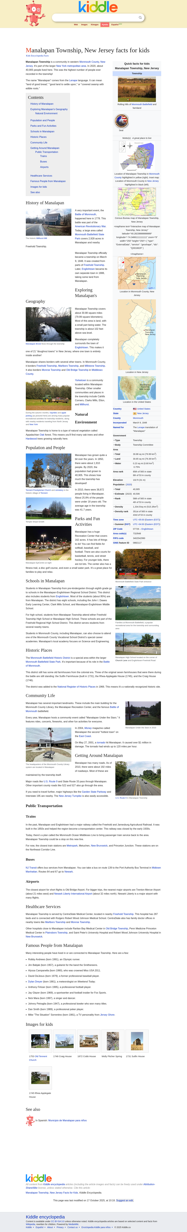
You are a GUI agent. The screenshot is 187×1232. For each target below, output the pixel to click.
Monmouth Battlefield (142, 104)
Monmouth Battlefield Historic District (50, 658)
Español (116, 24)
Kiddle (29, 1227)
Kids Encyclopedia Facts (37, 55)
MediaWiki (73, 1224)
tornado (101, 742)
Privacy (60, 1227)
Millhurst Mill (41, 238)
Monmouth (138, 418)
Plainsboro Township (56, 932)
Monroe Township (51, 370)
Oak (42, 434)
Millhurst (84, 404)
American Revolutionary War (90, 226)
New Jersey (153, 181)
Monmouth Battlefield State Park (43, 661)
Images (84, 25)
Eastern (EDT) (153, 524)
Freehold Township (94, 265)
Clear (134, 17)
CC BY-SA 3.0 (57, 1221)
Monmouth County (89, 62)
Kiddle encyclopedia (54, 1184)
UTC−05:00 (138, 519)
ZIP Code (117, 529)
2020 (128, 484)
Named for (118, 427)
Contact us (73, 1227)
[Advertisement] (93, 36)
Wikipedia (30, 1224)
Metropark (72, 845)
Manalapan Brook (33, 344)
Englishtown (147, 529)
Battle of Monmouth (85, 214)
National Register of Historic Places (77, 686)
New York (34, 424)
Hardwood (31, 438)
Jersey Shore (107, 1014)
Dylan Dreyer (35, 981)
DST (127, 524)
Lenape (141, 427)
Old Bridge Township (77, 370)
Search (140, 17)
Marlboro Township (68, 366)
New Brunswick (99, 845)
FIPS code (118, 538)
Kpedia (105, 25)
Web (76, 25)
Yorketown (80, 380)
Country (117, 409)
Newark (69, 871)
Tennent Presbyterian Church (38, 490)
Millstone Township (95, 366)
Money (88, 728)
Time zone (118, 519)
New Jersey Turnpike (70, 796)
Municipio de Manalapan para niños (67, 1120)
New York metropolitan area (71, 66)
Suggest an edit (124, 1200)
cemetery (59, 490)
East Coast (85, 736)
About (50, 1227)
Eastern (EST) (152, 519)
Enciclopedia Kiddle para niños (96, 1227)
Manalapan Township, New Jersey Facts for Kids (52, 1192)
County (117, 418)
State (115, 413)
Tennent (44, 493)
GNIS (115, 543)
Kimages (95, 25)
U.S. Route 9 (120, 798)
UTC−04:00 (138, 524)
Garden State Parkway (94, 792)
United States (143, 409)
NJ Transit (31, 867)
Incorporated (119, 422)
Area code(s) (119, 533)
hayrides (53, 413)
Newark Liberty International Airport (73, 893)
